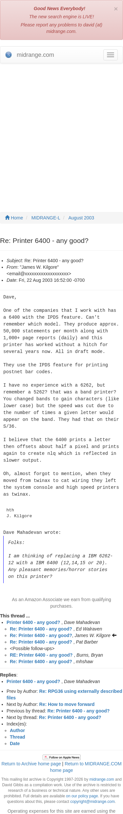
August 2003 (81, 217)
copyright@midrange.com (92, 791)
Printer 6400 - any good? (33, 612)
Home (14, 217)
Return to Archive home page (31, 753)
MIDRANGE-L (45, 217)
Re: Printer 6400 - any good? (41, 618)
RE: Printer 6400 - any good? (41, 644)
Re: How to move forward (67, 694)
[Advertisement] (61, 131)
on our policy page (82, 786)
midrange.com (101, 769)
